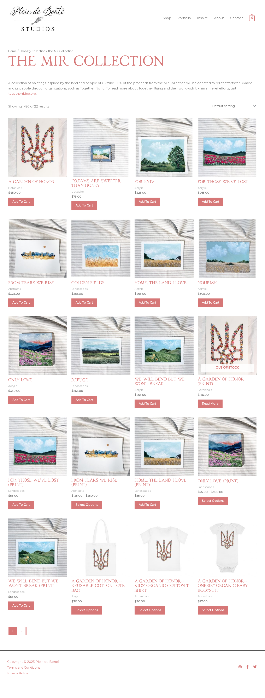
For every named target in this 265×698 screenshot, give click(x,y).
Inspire (202, 18)
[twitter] (255, 680)
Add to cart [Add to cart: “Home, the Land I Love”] (150, 307)
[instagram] (241, 680)
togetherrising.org (22, 93)
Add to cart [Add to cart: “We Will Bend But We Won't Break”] (150, 411)
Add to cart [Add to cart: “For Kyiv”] (150, 203)
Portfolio (184, 18)
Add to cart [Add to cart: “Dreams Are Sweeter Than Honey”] (87, 207)
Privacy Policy (18, 687)
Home (13, 51)
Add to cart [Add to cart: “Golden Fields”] (87, 307)
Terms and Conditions (24, 681)
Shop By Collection (33, 51)
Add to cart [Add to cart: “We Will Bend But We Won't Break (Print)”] (23, 618)
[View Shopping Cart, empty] (252, 18)
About (219, 18)
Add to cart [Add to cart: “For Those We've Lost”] (213, 203)
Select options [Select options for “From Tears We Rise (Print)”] (89, 514)
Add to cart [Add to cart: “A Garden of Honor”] (23, 203)
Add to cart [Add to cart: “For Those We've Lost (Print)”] (23, 514)
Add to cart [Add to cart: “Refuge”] (87, 407)
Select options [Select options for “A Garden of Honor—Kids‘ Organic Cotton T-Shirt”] (152, 623)
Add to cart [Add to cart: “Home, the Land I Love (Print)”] (150, 514)
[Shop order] (233, 106)
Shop (167, 18)
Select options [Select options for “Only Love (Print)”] (215, 510)
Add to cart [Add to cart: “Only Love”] (23, 407)
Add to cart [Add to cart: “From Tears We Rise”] (23, 307)
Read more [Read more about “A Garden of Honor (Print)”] (213, 411)
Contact (236, 18)
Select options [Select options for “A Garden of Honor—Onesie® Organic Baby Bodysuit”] (215, 623)
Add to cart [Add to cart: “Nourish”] (213, 307)
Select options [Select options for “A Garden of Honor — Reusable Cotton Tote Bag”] (89, 623)
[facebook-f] (249, 680)
